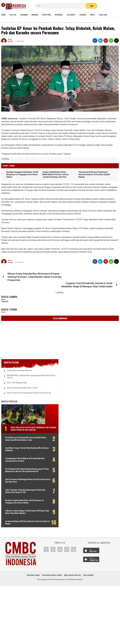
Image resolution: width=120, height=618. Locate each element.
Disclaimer (88, 607)
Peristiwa (46, 14)
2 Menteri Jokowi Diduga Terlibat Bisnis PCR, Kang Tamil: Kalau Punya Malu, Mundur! (19, 528)
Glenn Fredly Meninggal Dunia (17, 378)
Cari (76, 6)
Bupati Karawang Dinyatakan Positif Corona (22, 384)
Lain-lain (103, 14)
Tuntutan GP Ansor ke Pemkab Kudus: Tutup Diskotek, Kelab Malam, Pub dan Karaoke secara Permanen (58, 30)
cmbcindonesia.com (59, 611)
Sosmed (82, 14)
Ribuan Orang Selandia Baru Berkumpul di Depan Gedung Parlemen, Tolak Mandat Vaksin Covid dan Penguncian (32, 277)
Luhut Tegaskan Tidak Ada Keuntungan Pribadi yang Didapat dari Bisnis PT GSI (18, 502)
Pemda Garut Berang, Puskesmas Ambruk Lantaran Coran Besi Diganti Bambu (95, 174)
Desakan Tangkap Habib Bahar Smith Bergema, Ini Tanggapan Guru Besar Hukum (23, 174)
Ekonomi (24, 14)
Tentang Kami (33, 607)
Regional (59, 14)
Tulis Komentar (60, 312)
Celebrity (71, 14)
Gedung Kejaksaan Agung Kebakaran (19, 364)
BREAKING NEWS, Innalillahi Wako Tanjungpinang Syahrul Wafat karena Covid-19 (22, 371)
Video (92, 14)
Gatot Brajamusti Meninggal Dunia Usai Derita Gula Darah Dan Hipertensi (18, 489)
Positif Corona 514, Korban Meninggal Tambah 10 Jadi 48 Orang (20, 390)
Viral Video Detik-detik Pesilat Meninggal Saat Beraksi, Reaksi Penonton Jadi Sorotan (23, 428)
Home (3, 14)
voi (89, 252)
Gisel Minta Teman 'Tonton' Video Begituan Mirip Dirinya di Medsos (18, 452)
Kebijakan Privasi (72, 607)
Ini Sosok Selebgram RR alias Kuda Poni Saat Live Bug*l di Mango (18, 539)
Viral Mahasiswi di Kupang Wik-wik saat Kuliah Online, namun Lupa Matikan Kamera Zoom (18, 440)
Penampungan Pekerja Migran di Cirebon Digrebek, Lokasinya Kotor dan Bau (18, 463)
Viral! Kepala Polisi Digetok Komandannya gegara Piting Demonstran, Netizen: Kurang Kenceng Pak (21, 476)
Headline (10, 41)
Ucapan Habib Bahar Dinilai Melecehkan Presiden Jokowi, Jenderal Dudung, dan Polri (56, 174)
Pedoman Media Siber (52, 607)
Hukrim (35, 14)
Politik (13, 14)
